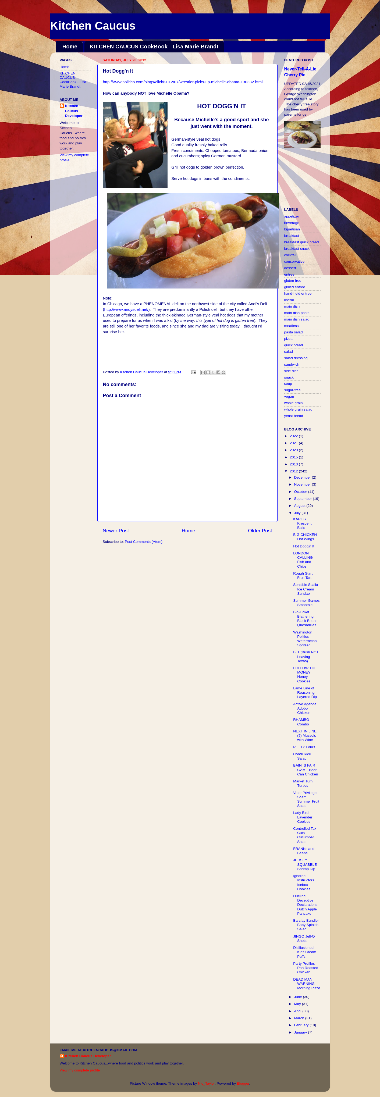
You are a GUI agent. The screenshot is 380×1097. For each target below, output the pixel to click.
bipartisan (292, 229)
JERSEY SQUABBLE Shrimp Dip (305, 864)
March (299, 1018)
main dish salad (297, 319)
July (298, 513)
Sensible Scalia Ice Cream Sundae (305, 589)
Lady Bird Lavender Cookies (302, 817)
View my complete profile (80, 1070)
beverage (291, 223)
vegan (289, 396)
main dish (292, 306)
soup (288, 384)
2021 (294, 443)
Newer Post (116, 530)
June (298, 997)
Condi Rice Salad (302, 756)
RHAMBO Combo (301, 722)
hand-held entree (298, 293)
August (300, 506)
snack (289, 377)
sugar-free (292, 390)
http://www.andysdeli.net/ (126, 309)
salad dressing (296, 358)
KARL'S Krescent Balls (302, 523)
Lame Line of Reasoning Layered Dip (305, 692)
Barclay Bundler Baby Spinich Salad (306, 924)
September (303, 499)
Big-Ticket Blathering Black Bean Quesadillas (304, 618)
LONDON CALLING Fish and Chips (303, 559)
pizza (288, 339)
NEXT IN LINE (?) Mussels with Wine (305, 735)
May (298, 1004)
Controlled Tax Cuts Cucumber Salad (304, 835)
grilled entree (294, 287)
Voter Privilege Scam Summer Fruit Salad (306, 799)
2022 (294, 436)
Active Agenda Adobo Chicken (304, 708)
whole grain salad (298, 409)
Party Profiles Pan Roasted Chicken (305, 967)
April (298, 1011)
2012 (294, 471)
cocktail (290, 255)
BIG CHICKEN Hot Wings (305, 537)
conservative (294, 261)
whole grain (293, 403)
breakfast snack (297, 249)
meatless (291, 326)
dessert (290, 268)
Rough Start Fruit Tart (302, 575)
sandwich (291, 364)
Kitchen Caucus (93, 25)
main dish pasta (297, 313)
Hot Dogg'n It (303, 546)
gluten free (292, 281)
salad (288, 352)
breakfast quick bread (301, 242)
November (303, 484)
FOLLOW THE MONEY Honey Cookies (305, 674)
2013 (294, 464)
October (301, 492)
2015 (294, 457)
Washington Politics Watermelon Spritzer (305, 638)
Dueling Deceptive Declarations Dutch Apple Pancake (305, 905)
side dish (291, 371)
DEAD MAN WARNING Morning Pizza (306, 983)
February (302, 1025)
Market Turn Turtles (302, 783)
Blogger (243, 1083)
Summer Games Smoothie (306, 603)
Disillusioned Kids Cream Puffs (304, 952)
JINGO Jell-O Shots (304, 938)
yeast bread (293, 416)
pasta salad (293, 332)
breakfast (291, 236)
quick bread (293, 345)
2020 (294, 450)
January (301, 1032)
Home (69, 46)
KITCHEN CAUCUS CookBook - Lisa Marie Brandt (154, 46)
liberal (289, 300)
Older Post (260, 530)
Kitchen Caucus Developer (74, 111)
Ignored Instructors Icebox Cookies (303, 882)
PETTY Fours (304, 747)
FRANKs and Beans (303, 851)
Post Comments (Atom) (143, 542)
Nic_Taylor (206, 1083)
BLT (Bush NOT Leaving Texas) (306, 656)
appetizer (291, 216)
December (303, 477)
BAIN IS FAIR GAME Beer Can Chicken (305, 769)
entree (289, 274)
